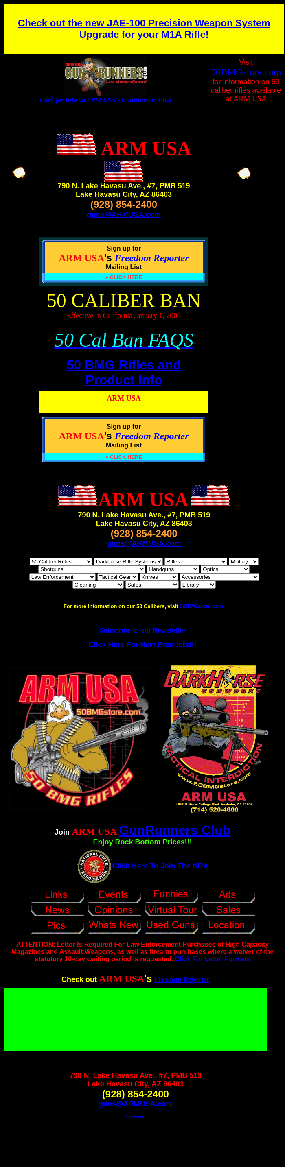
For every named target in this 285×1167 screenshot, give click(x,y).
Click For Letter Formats (212, 958)
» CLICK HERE (123, 277)
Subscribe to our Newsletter (142, 630)
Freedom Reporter (182, 979)
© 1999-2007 (135, 1117)
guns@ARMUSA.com (124, 214)
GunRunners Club (174, 830)
